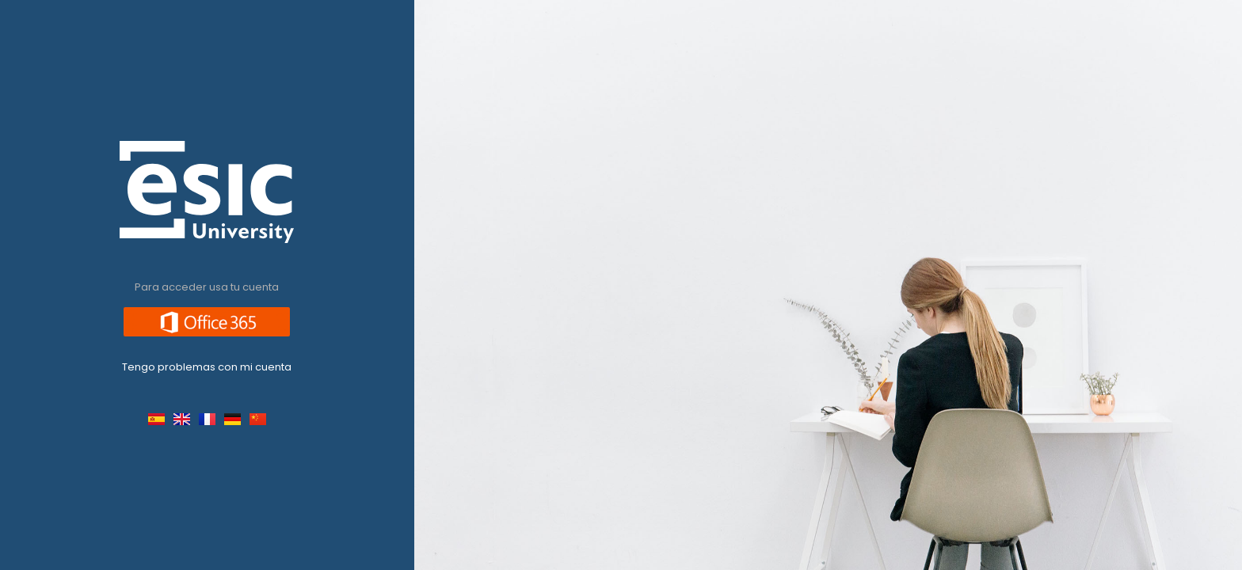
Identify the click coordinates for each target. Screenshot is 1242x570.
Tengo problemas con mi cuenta (206, 366)
